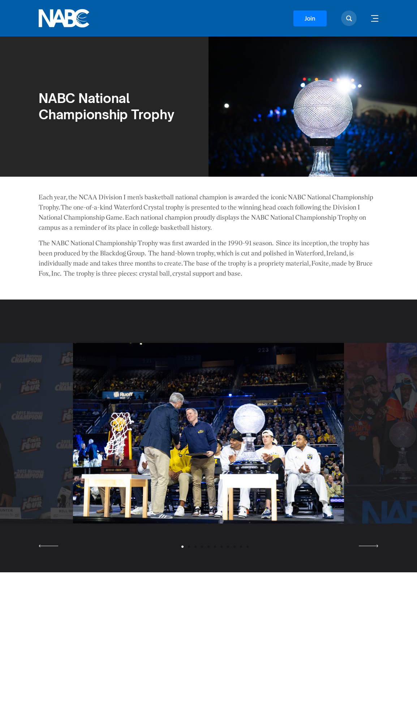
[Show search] (349, 18)
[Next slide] (368, 546)
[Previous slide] (48, 546)
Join (310, 18)
